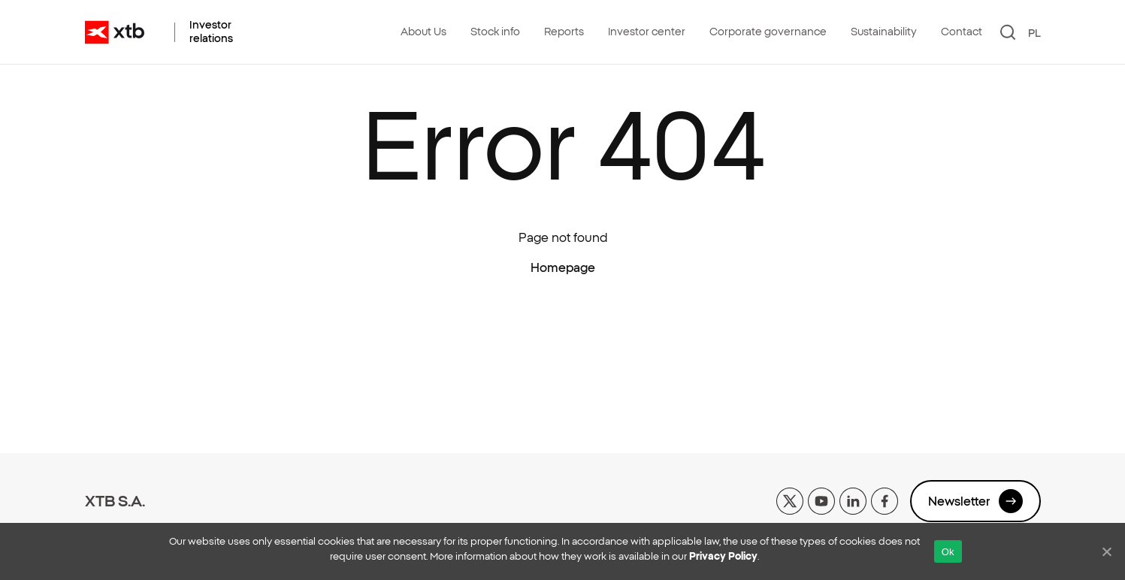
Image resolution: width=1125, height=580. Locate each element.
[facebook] (884, 499)
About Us (423, 32)
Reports (564, 32)
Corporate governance (768, 32)
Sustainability (884, 32)
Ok (948, 551)
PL (1034, 33)
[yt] (821, 499)
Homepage (563, 267)
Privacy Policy (723, 556)
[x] (789, 499)
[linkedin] (852, 499)
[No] (1106, 551)
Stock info (495, 32)
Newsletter (975, 501)
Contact (961, 32)
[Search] (1008, 32)
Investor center (646, 32)
